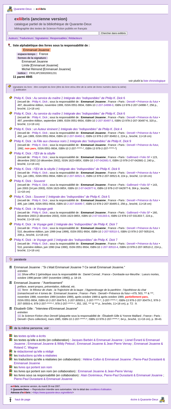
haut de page (22, 399)
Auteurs (13, 38)
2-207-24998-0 (104, 105)
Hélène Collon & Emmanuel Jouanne (107, 359)
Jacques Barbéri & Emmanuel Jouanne (97, 340)
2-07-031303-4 (100, 215)
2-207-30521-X (76, 176)
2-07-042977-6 (87, 188)
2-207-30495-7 (75, 203)
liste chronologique (155, 80)
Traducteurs (26, 38)
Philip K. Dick (22, 98)
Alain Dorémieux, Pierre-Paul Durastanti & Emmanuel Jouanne (122, 375)
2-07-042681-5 (102, 160)
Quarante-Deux (23, 8)
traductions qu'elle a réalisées (37, 355)
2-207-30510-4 (109, 247)
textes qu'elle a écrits (32, 336)
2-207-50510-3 (110, 231)
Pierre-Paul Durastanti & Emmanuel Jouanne (43, 378)
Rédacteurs (75, 38)
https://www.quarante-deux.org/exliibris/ (53, 392)
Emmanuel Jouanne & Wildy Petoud (51, 343)
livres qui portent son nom (35, 367)
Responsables (58, 38)
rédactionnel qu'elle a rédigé (35, 351)
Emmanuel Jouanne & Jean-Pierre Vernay (104, 343)
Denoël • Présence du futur (142, 101)
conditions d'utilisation (100, 389)
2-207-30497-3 (104, 120)
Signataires (41, 38)
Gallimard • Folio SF (138, 157)
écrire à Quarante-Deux (144, 399)
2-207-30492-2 (75, 136)
